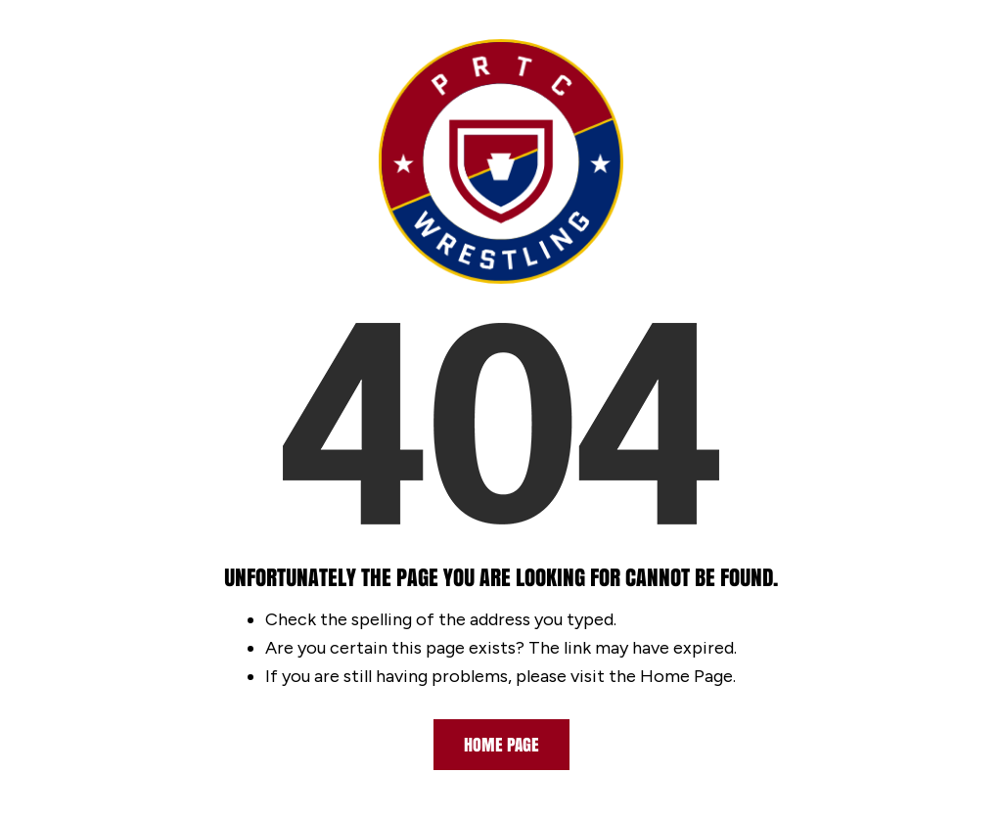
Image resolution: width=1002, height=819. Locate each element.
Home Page (501, 744)
